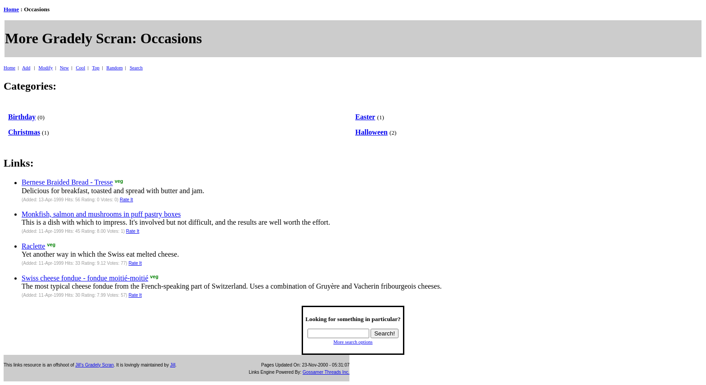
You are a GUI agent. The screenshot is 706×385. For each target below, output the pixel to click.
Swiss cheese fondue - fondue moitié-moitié (85, 278)
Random (114, 67)
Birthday (22, 117)
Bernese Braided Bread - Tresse (67, 182)
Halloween (371, 132)
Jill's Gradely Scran (94, 364)
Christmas (24, 132)
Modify (45, 67)
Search (136, 67)
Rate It (126, 199)
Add (26, 67)
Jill (173, 364)
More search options (352, 342)
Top (95, 67)
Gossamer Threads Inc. (326, 372)
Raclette (33, 246)
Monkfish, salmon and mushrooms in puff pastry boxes (101, 214)
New (64, 67)
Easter (365, 117)
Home (11, 9)
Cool (80, 67)
